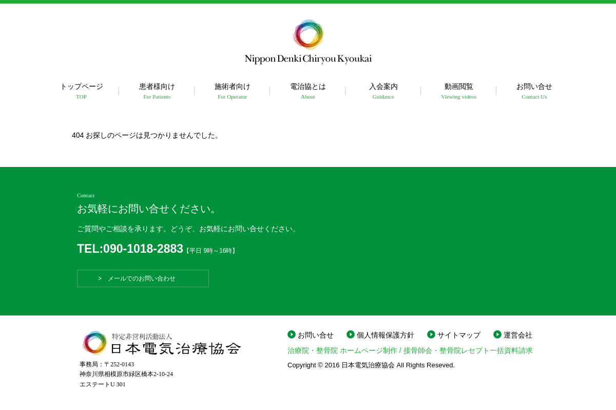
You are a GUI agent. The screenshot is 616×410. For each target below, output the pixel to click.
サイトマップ (458, 335)
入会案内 (383, 91)
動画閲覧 (459, 91)
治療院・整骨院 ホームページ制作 (342, 350)
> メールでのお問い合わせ (143, 278)
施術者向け (232, 91)
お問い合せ (534, 91)
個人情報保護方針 (385, 335)
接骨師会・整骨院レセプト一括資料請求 (468, 350)
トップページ (81, 91)
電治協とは (308, 91)
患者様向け (157, 91)
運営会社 (518, 335)
